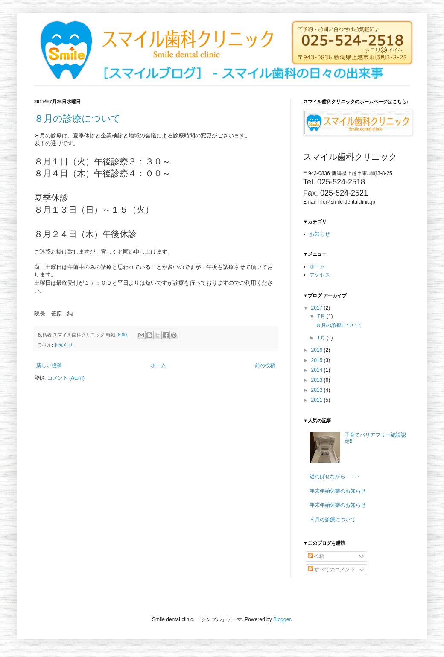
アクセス (320, 275)
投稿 (316, 556)
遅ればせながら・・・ (335, 476)
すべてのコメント (331, 569)
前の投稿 (265, 365)
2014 (317, 370)
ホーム (158, 365)
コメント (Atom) (66, 378)
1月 (322, 338)
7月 (322, 316)
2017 (317, 308)
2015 (317, 360)
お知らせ (63, 344)
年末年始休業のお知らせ (338, 491)
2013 (317, 380)
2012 (317, 390)
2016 (317, 350)
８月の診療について (77, 118)
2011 (317, 400)
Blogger (282, 619)
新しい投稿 (49, 365)
